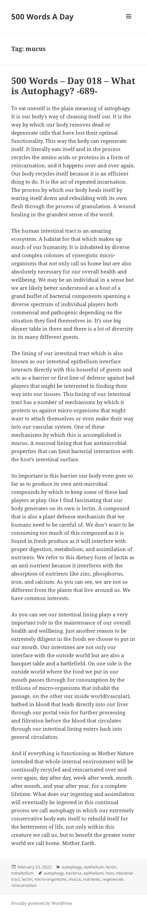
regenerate (113, 879)
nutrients (91, 879)
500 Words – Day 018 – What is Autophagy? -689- (73, 85)
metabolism (22, 873)
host (110, 873)
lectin (111, 867)
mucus (75, 879)
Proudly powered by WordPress (41, 903)
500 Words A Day (42, 16)
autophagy (72, 867)
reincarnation (24, 885)
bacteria (73, 873)
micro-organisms (50, 879)
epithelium (94, 867)
